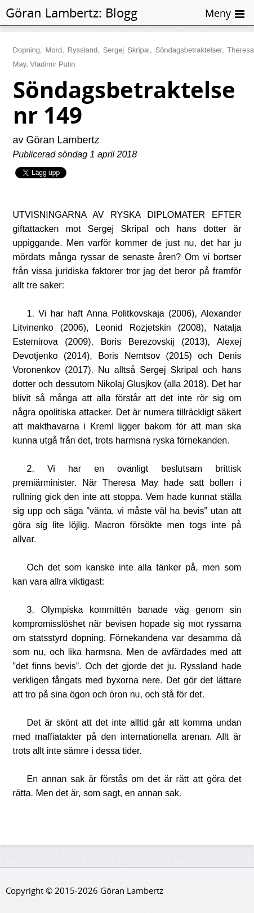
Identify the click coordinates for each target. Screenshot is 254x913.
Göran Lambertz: (54, 12)
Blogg (121, 12)
